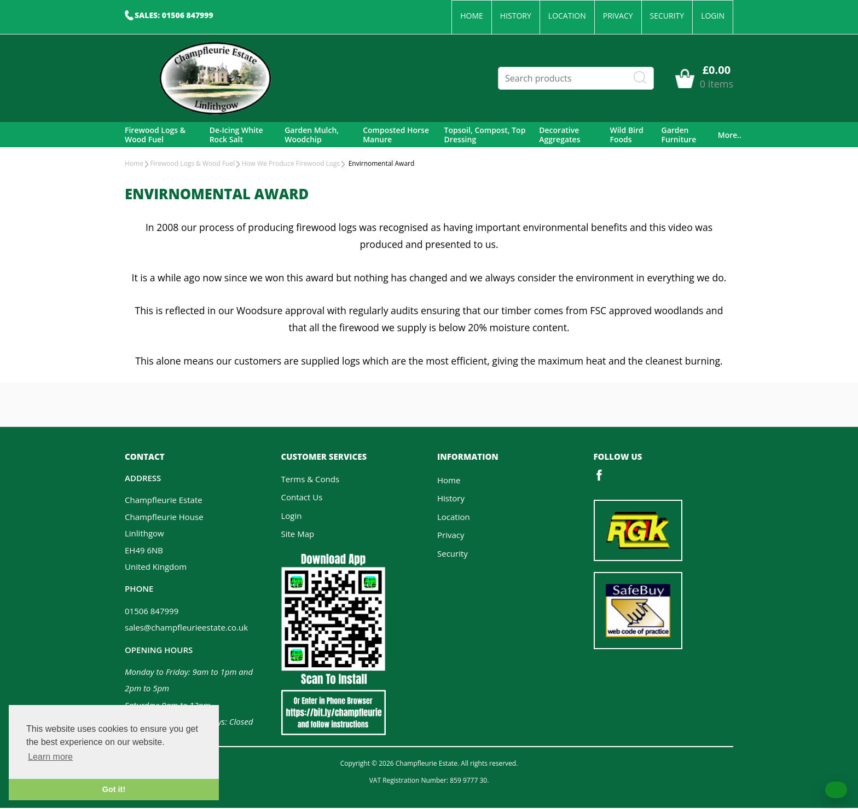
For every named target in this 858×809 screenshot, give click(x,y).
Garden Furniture (678, 135)
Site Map (298, 534)
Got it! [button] (113, 789)
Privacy (618, 15)
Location (567, 15)
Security (667, 15)
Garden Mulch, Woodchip (312, 135)
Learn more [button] (50, 756)
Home (471, 15)
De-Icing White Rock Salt (236, 135)
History (515, 15)
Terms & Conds (310, 480)
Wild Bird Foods (626, 135)
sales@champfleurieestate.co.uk (186, 628)
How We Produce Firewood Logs (290, 164)
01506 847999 (151, 611)
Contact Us (302, 498)
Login (712, 15)
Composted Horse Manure (396, 135)
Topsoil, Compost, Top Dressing (485, 135)
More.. (729, 135)
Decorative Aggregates (559, 135)
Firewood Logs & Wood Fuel (155, 135)
